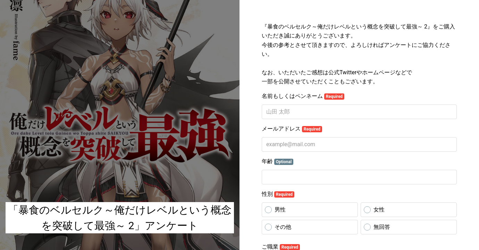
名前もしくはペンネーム (303, 96)
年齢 (277, 161)
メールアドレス (292, 128)
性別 (278, 194)
